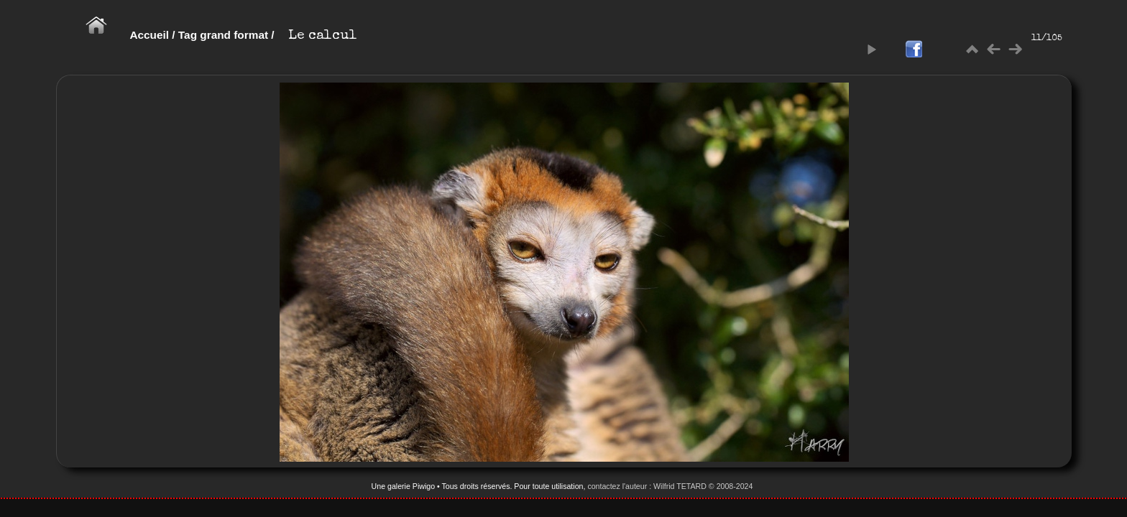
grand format (234, 35)
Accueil (149, 35)
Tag (187, 35)
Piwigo (424, 486)
